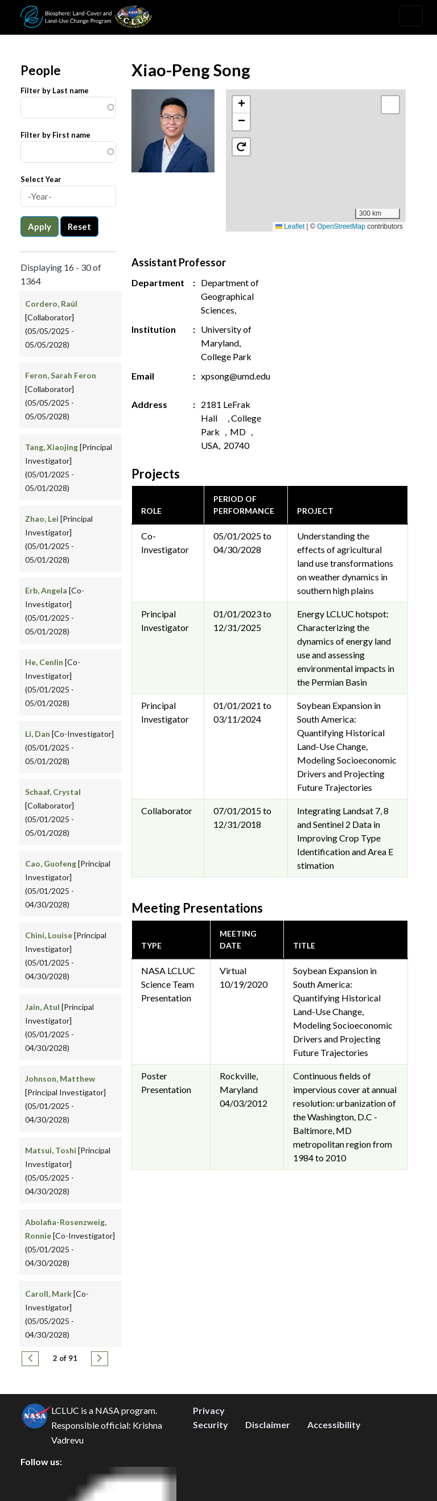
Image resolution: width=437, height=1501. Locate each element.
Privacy (209, 1410)
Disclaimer (267, 1424)
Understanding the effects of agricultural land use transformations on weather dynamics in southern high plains (345, 563)
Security (210, 1424)
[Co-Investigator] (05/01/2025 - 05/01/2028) (69, 747)
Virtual (233, 970)
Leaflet (289, 226)
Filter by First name (55, 134)
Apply (39, 226)
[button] (316, 148)
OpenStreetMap (341, 226)
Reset (79, 226)
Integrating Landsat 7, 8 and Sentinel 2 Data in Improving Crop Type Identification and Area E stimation (345, 838)
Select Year (40, 179)
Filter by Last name (54, 90)
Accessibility (334, 1424)
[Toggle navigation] (411, 16)
